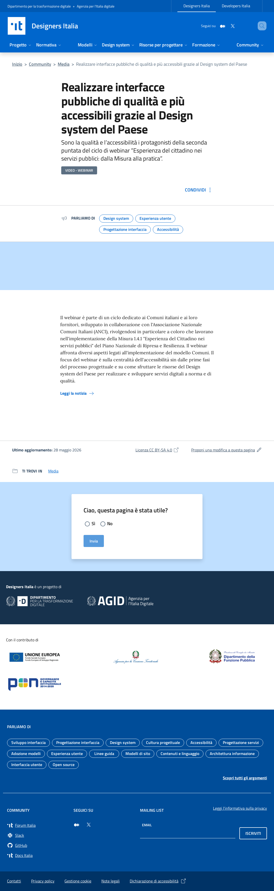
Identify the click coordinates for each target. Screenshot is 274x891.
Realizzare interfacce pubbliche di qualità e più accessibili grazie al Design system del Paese (161, 64)
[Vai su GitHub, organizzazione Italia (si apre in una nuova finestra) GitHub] (37, 845)
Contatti (14, 881)
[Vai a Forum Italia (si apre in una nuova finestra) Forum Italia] (37, 825)
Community (40, 64)
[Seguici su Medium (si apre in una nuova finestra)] (77, 825)
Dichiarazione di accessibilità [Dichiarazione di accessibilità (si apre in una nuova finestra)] (158, 881)
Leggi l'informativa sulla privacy (240, 808)
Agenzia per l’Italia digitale (95, 6)
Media (64, 64)
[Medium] (215, 25)
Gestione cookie (77, 881)
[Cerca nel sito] (260, 26)
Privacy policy (42, 881)
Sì (93, 523)
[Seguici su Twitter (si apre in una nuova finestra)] (89, 825)
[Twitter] (225, 25)
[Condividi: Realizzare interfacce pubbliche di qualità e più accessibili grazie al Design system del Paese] (199, 189)
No (110, 523)
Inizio (17, 64)
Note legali (110, 881)
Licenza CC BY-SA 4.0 (157, 450)
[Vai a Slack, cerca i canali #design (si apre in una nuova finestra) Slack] (37, 835)
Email (147, 825)
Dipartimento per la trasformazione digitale (39, 6)
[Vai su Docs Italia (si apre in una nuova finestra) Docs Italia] (37, 855)
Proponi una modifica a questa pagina (226, 450)
